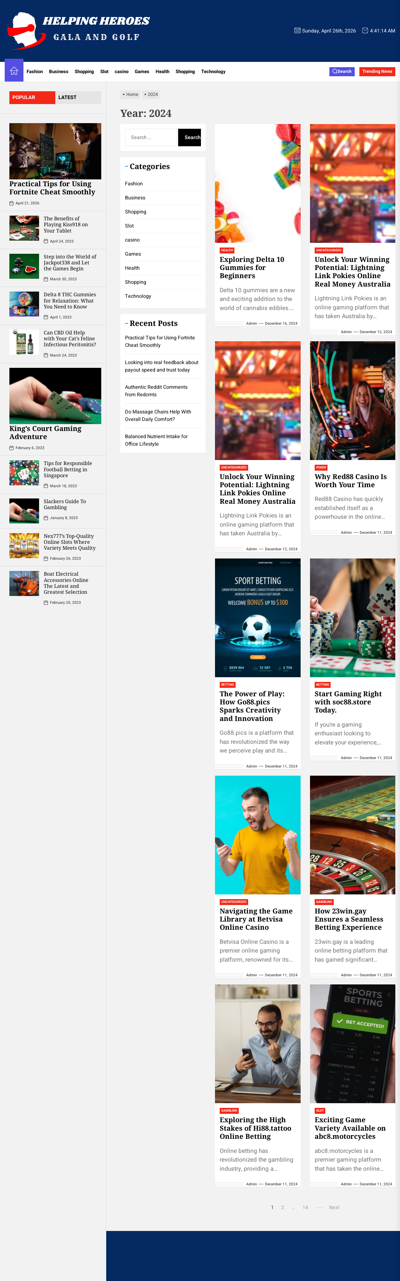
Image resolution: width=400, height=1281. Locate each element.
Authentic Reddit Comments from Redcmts (156, 390)
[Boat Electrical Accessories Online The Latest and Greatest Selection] (24, 583)
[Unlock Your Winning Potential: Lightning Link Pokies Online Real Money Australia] (352, 183)
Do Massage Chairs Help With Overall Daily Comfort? (158, 415)
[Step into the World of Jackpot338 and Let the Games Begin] (24, 266)
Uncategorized (329, 250)
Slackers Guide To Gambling (65, 504)
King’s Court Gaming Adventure (45, 432)
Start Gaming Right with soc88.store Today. (348, 702)
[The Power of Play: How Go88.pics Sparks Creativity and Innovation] (257, 617)
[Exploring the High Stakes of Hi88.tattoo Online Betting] (257, 1043)
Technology (213, 71)
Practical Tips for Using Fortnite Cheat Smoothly (52, 187)
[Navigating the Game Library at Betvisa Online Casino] (257, 835)
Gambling (324, 902)
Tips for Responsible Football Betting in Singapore (68, 469)
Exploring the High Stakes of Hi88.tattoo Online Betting (255, 1128)
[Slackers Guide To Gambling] (24, 510)
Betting (227, 685)
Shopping (84, 71)
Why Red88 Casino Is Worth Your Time (351, 480)
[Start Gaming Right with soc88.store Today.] (352, 617)
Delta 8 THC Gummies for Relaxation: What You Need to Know (70, 300)
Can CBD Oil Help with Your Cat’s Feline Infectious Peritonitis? (70, 338)
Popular (23, 97)
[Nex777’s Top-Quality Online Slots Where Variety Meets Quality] (24, 545)
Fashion (35, 71)
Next (334, 1207)
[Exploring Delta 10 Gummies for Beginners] (257, 183)
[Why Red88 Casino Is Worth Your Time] (352, 400)
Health (162, 71)
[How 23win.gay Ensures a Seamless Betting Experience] (352, 835)
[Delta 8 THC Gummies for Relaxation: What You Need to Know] (24, 304)
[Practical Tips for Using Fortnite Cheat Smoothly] (55, 151)
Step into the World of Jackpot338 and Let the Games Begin (70, 262)
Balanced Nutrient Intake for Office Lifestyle (156, 440)
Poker (321, 467)
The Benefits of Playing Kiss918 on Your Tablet (66, 224)
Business (58, 71)
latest (67, 97)
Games (142, 71)
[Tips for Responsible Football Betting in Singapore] (24, 472)
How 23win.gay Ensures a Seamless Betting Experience (349, 919)
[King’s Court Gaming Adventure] (55, 396)
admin (251, 323)
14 (305, 1207)
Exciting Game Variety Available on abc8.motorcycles (350, 1128)
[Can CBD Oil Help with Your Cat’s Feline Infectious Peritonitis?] (24, 342)
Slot (104, 71)
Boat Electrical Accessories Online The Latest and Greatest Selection (66, 582)
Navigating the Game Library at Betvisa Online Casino (256, 919)
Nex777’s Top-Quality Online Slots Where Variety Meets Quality (70, 542)
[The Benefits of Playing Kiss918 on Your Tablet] (24, 228)
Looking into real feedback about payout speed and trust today (161, 366)
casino (121, 71)
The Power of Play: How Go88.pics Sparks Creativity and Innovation (252, 706)
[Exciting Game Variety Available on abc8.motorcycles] (352, 1043)
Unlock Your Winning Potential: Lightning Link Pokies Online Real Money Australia (353, 271)
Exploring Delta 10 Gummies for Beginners (252, 267)
